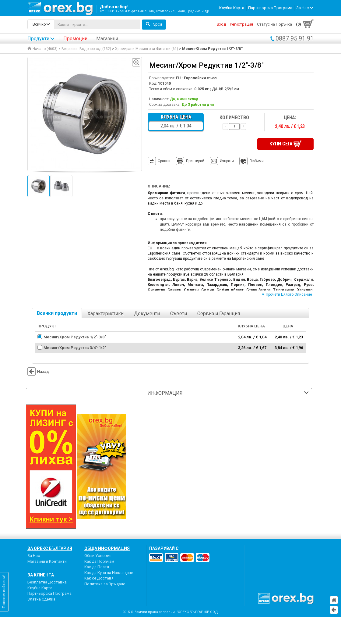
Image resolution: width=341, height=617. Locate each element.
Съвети (178, 313)
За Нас (33, 555)
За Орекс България (49, 548)
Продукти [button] (40, 38)
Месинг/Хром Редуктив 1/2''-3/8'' (75, 337)
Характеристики (105, 313)
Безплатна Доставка (47, 582)
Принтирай (190, 161)
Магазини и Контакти (47, 561)
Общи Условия (97, 555)
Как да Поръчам (99, 561)
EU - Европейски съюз (196, 78)
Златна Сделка (41, 599)
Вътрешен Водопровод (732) (86, 49)
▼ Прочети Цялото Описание (286, 294)
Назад (38, 371)
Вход (221, 24)
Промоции (75, 38)
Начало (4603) (42, 49)
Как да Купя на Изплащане (108, 572)
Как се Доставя (99, 578)
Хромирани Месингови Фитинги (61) (146, 49)
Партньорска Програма (270, 7)
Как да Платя (96, 567)
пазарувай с (164, 548)
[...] (97, 24)
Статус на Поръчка (274, 24)
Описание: (159, 186)
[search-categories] (40, 24)
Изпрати (227, 161)
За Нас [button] (305, 7)
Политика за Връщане (104, 584)
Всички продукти (57, 313)
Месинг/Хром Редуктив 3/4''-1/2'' (75, 347)
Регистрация (241, 24)
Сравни (164, 161)
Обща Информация (107, 548)
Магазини (107, 38)
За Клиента (40, 574)
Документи (147, 313)
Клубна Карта (231, 7)
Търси (154, 24)
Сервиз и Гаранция (218, 313)
